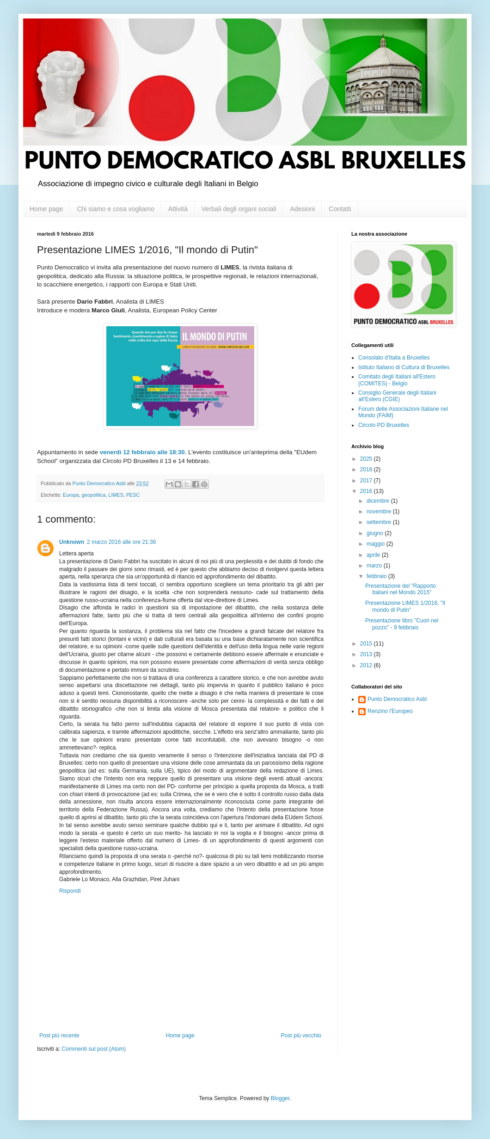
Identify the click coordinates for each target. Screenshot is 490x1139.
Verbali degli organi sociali (239, 209)
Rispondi (70, 891)
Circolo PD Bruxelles (383, 425)
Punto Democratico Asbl (397, 699)
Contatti (340, 209)
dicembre (379, 501)
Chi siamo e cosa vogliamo (115, 209)
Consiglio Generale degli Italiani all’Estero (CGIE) (397, 396)
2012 (367, 665)
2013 (367, 654)
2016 (367, 491)
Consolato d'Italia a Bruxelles (393, 357)
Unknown (71, 542)
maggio (376, 544)
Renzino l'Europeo (390, 711)
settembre (380, 522)
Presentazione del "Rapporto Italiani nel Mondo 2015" (400, 589)
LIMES (115, 495)
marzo (375, 565)
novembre (380, 511)
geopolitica (94, 495)
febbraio (377, 576)
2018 (367, 469)
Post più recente (59, 1035)
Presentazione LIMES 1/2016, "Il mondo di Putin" (405, 606)
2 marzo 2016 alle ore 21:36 (121, 542)
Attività (178, 209)
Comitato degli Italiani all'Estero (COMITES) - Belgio (396, 379)
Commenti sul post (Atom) (93, 1049)
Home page (46, 209)
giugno (376, 533)
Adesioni (302, 209)
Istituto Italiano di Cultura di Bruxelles (403, 367)
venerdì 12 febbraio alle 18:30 (142, 452)
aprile (374, 555)
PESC (133, 495)
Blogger (280, 1098)
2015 (367, 643)
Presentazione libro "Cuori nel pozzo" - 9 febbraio (401, 623)
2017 (367, 480)
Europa (71, 495)
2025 (367, 459)
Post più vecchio (301, 1035)
